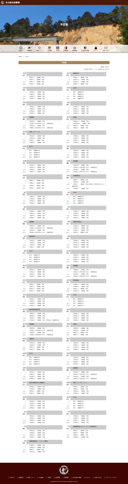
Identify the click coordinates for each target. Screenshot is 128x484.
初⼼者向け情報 (77, 477)
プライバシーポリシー (111, 477)
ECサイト (87, 477)
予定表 (49, 477)
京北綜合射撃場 (10, 2)
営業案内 (21, 477)
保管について (31, 477)
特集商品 (66, 477)
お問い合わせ (98, 477)
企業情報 (57, 477)
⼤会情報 (41, 477)
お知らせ (12, 477)
